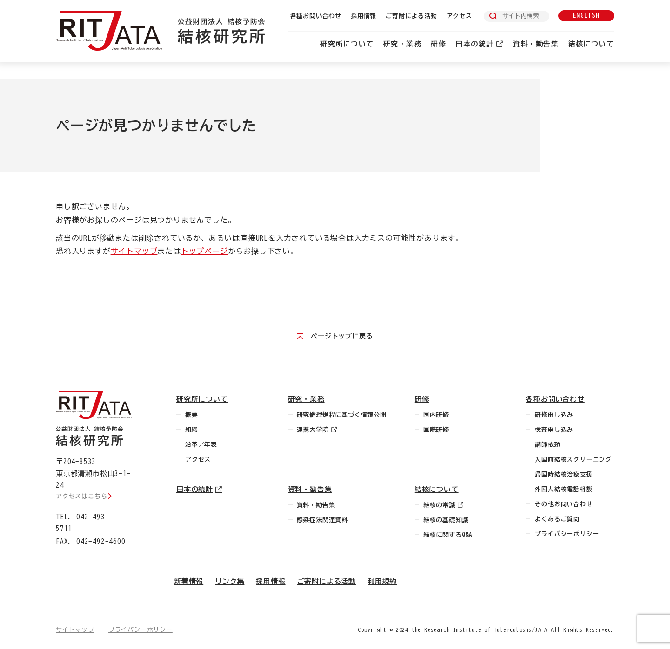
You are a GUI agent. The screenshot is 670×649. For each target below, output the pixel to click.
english (586, 16)
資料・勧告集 (536, 43)
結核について (591, 43)
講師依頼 (547, 445)
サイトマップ (134, 251)
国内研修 (436, 415)
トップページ (204, 251)
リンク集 (229, 581)
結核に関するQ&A (448, 535)
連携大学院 (313, 430)
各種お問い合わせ (316, 16)
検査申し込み (554, 430)
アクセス (459, 16)
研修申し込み (554, 415)
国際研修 (436, 430)
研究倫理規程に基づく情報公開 (342, 415)
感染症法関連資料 (322, 520)
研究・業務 (402, 43)
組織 (191, 430)
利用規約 (382, 581)
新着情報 (188, 581)
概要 (191, 415)
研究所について (347, 43)
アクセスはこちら (81, 496)
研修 (438, 43)
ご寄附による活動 (411, 16)
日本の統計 (475, 43)
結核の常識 (439, 505)
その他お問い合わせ (563, 504)
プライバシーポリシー (567, 534)
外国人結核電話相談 (563, 489)
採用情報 (363, 16)
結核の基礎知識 (446, 520)
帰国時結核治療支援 (563, 474)
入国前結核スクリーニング (573, 460)
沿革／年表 (201, 445)
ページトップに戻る (342, 336)
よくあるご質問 (557, 519)
